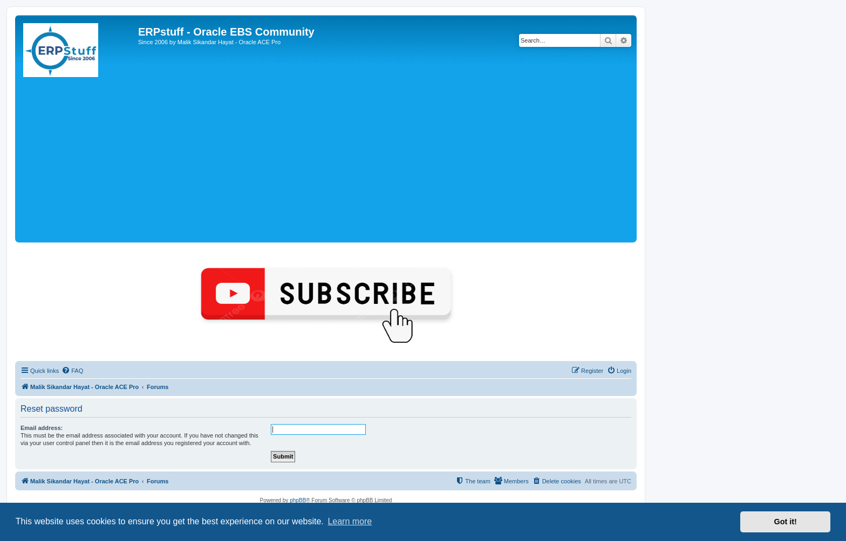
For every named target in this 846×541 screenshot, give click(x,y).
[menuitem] (72, 370)
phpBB (298, 500)
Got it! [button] (785, 521)
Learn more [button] (350, 521)
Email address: (42, 428)
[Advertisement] (326, 159)
